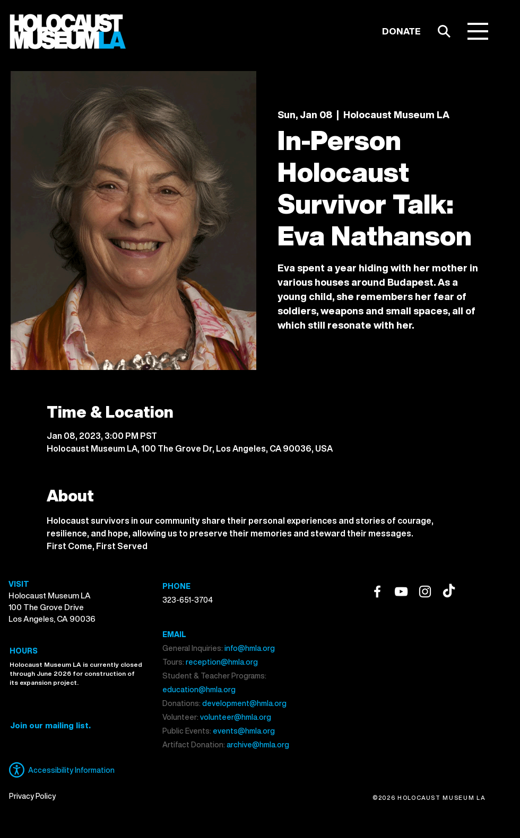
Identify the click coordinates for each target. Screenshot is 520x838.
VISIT (18, 583)
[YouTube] (401, 591)
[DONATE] (401, 31)
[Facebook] (377, 591)
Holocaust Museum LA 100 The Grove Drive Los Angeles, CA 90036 (52, 606)
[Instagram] (425, 591)
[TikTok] (449, 591)
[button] (477, 31)
